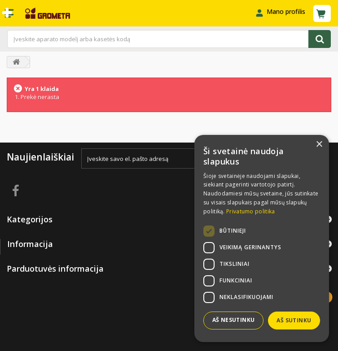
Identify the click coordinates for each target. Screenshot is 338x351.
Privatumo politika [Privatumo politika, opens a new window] (250, 211)
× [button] (319, 144)
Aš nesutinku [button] (233, 320)
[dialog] (261, 238)
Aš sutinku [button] (294, 320)
